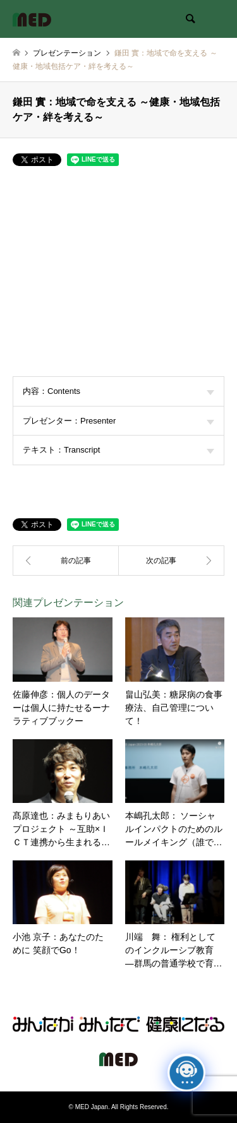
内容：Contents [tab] (118, 391)
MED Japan (91, 1106)
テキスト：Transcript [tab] (118, 450)
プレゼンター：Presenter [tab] (118, 420)
